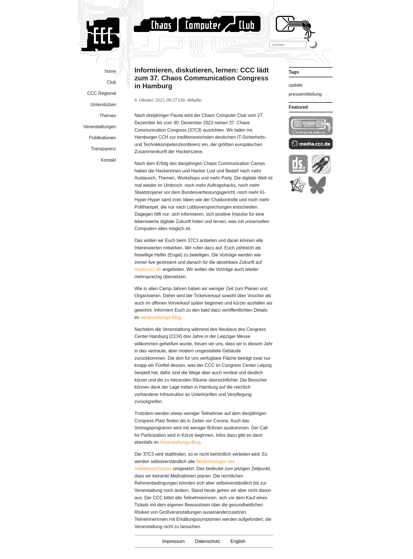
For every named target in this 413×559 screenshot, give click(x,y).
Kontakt (108, 160)
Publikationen (102, 137)
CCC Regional (101, 93)
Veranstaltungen (99, 126)
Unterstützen (103, 104)
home (110, 71)
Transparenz (103, 148)
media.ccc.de (148, 269)
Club (111, 82)
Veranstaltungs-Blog (161, 317)
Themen (108, 115)
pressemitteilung (305, 94)
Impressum (173, 541)
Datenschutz (207, 541)
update (296, 85)
